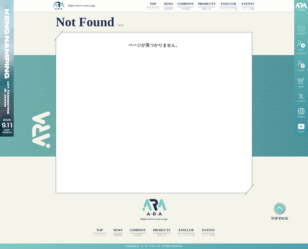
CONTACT (301, 30)
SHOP (301, 82)
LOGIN (301, 66)
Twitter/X (301, 98)
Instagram (301, 113)
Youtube (301, 128)
